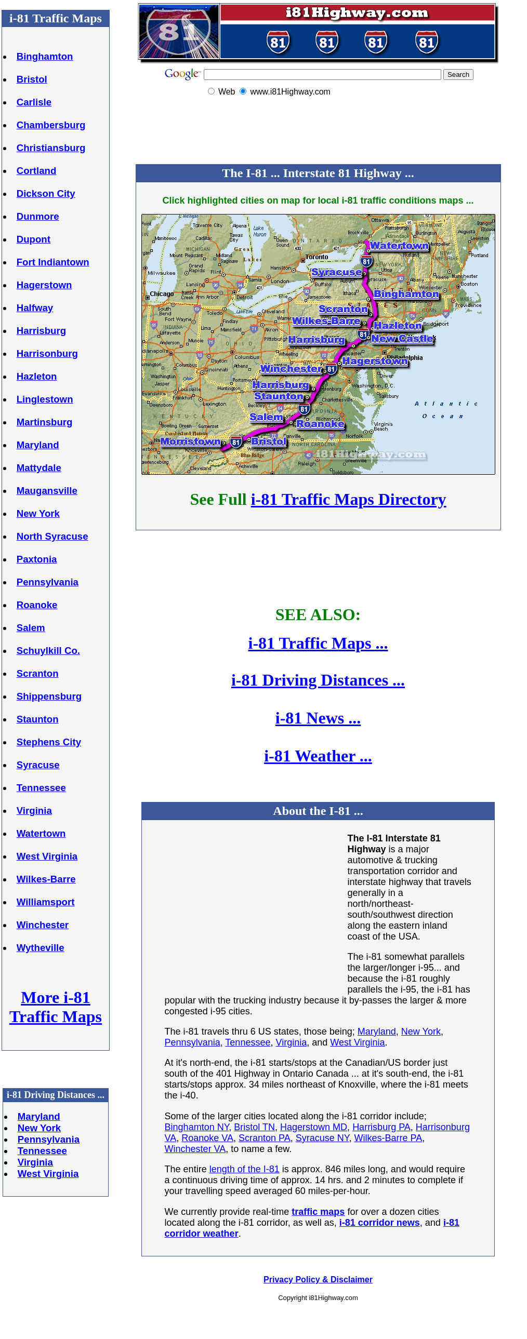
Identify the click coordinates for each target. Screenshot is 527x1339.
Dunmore (38, 216)
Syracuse (38, 764)
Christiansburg (51, 147)
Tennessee (41, 787)
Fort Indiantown (53, 262)
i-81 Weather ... (318, 755)
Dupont (33, 239)
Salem (31, 627)
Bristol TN (254, 1127)
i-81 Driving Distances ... (318, 680)
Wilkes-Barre (46, 879)
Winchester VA (195, 1149)
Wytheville (40, 947)
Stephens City (49, 742)
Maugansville (47, 490)
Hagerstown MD (313, 1127)
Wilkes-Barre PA (388, 1138)
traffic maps (318, 1212)
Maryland (38, 444)
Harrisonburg (47, 353)
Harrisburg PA (381, 1127)
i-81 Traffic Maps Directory (348, 499)
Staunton (38, 719)
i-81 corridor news (379, 1222)
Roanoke (37, 604)
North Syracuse (52, 536)
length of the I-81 (244, 1169)
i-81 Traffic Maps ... (318, 643)
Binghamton (45, 56)
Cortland (37, 170)
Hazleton (37, 376)
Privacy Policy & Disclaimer (318, 1279)
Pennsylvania (47, 582)
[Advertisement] (318, 131)
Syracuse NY (322, 1138)
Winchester (43, 924)
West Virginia (47, 856)
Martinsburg (45, 422)
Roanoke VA (207, 1138)
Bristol (32, 79)
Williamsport (46, 901)
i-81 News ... (318, 717)
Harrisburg (41, 330)
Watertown (41, 833)
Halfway (35, 307)
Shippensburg (49, 696)
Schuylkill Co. (48, 650)
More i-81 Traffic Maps (55, 1007)
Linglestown (45, 399)
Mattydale (39, 467)
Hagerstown (44, 284)
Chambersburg (51, 124)
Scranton (38, 673)
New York (38, 513)
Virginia (34, 810)
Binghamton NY (197, 1127)
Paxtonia (37, 559)
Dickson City (46, 193)
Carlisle (34, 102)
